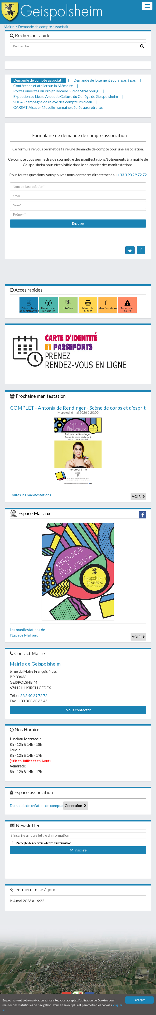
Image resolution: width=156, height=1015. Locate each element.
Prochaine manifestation (41, 396)
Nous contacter (78, 709)
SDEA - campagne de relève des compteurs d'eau (52, 102)
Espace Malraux (34, 513)
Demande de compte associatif (43, 26)
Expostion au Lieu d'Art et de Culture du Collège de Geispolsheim (65, 96)
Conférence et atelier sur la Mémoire (43, 85)
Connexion (76, 805)
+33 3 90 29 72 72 (132, 174)
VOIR (138, 496)
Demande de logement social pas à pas (104, 80)
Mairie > (10, 26)
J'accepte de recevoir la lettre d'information (43, 843)
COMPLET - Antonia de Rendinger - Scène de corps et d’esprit (78, 407)
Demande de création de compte (36, 805)
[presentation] (46, 255)
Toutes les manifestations (30, 495)
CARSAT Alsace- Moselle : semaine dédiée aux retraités (58, 107)
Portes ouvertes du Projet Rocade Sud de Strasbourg (55, 91)
